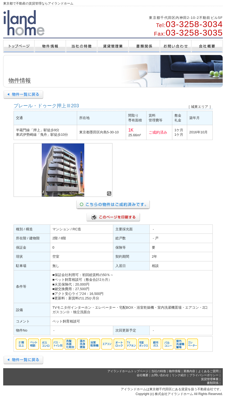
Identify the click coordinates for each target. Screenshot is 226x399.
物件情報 (175, 371)
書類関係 (213, 382)
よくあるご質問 (208, 371)
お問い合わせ (160, 375)
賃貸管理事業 (210, 379)
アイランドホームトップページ (127, 371)
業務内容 (189, 371)
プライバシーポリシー (204, 375)
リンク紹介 (179, 375)
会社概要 (142, 375)
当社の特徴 (158, 371)
